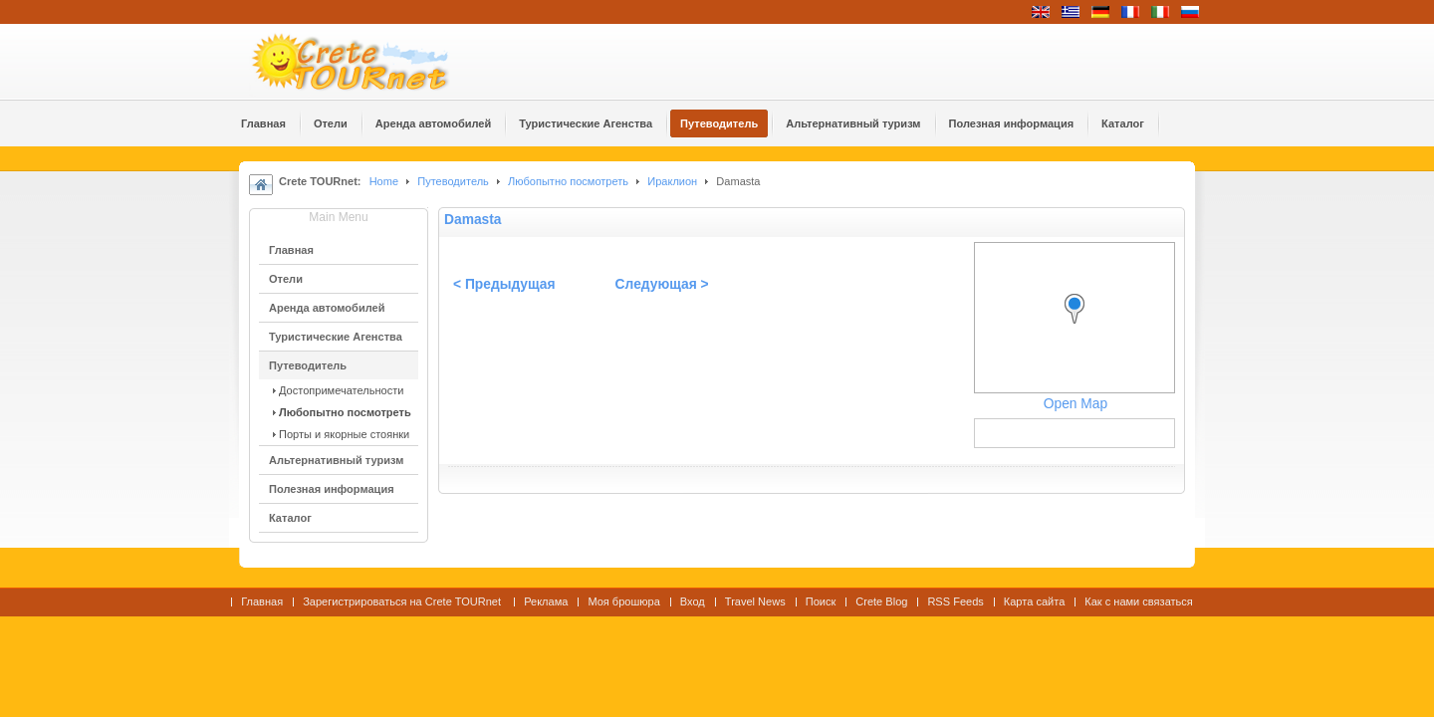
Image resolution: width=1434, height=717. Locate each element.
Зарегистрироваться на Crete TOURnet (403, 601)
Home (383, 181)
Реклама (546, 601)
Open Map (1075, 403)
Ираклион (672, 181)
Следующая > (662, 284)
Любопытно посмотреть (568, 181)
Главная (262, 601)
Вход (692, 601)
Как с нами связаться (1138, 601)
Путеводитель (453, 181)
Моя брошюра (623, 601)
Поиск (821, 601)
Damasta (473, 219)
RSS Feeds (955, 601)
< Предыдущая (504, 284)
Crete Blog (881, 601)
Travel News (755, 601)
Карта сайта (1034, 601)
